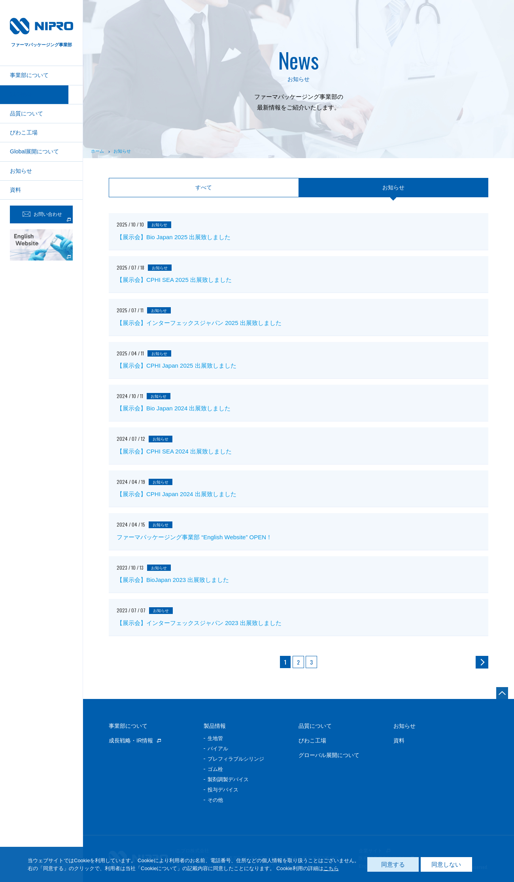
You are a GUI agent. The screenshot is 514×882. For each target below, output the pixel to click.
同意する (393, 864)
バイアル (218, 749)
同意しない (446, 864)
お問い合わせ (42, 214)
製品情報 (21, 94)
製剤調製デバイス (228, 779)
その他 (215, 800)
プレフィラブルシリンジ (236, 759)
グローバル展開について (329, 755)
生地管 (215, 738)
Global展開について (34, 151)
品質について (26, 113)
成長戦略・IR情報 (131, 740)
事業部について (29, 75)
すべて (203, 187)
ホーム (97, 151)
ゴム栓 (215, 769)
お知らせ (21, 171)
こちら (331, 868)
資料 (15, 190)
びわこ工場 (24, 132)
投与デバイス (223, 790)
